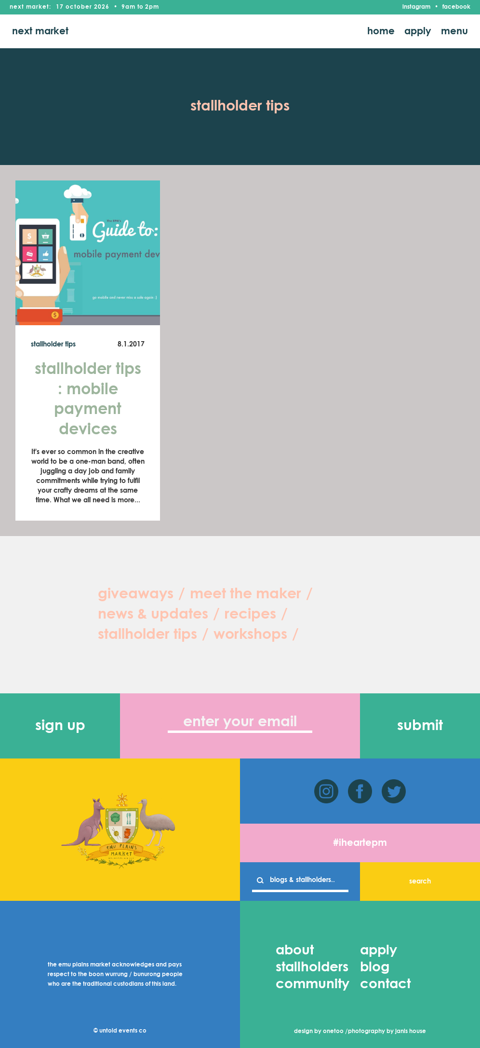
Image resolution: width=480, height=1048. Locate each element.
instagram (416, 7)
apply (417, 31)
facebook (456, 7)
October (79, 7)
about (295, 950)
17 (60, 7)
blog (374, 967)
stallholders (312, 967)
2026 (101, 7)
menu (454, 31)
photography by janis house (387, 1031)
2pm (152, 7)
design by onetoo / (321, 1031)
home (381, 31)
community (312, 984)
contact (385, 984)
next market (40, 31)
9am (128, 7)
